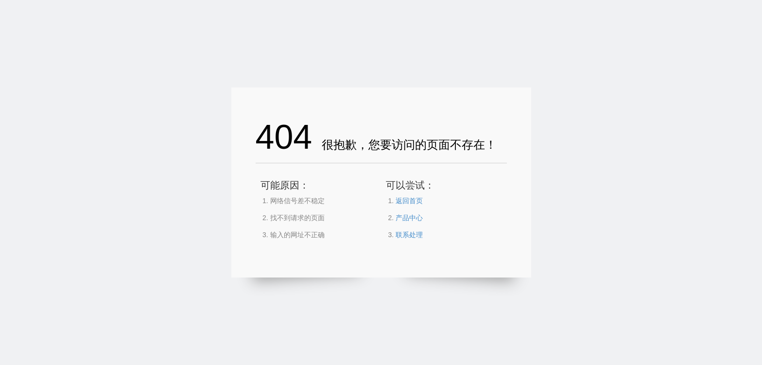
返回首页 (409, 201)
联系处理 (409, 235)
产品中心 (409, 218)
